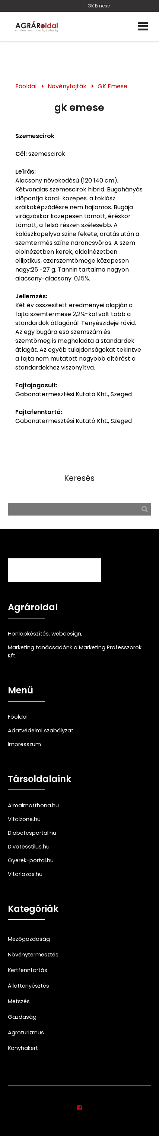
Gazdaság (22, 1017)
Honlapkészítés (28, 633)
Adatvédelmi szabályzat (40, 730)
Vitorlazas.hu (25, 874)
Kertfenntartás (27, 970)
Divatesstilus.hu (29, 846)
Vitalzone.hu (24, 819)
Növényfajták (67, 86)
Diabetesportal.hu (32, 833)
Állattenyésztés (28, 985)
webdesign (66, 633)
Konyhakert (23, 1048)
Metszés (19, 1001)
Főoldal (25, 86)
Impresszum (24, 744)
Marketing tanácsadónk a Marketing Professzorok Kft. (74, 651)
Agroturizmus (26, 1032)
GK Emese (99, 6)
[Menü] (142, 26)
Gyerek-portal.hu (31, 860)
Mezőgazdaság (29, 939)
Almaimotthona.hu (33, 805)
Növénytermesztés (33, 954)
